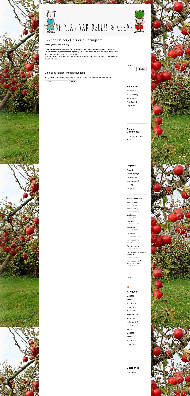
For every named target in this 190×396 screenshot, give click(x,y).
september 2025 (132, 322)
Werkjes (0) (131, 188)
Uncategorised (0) (133, 181)
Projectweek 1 (132, 106)
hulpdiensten (131, 98)
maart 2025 (131, 337)
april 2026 (130, 296)
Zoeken (129, 65)
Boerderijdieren (132, 91)
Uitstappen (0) (132, 177)
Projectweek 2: (132, 102)
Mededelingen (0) (133, 174)
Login (129, 278)
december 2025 (132, 311)
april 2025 (130, 333)
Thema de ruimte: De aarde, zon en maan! (134, 263)
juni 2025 (130, 326)
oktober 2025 (131, 318)
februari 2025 (131, 340)
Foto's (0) (130, 170)
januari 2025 (131, 344)
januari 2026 (131, 307)
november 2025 (132, 315)
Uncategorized (132, 372)
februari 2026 (131, 303)
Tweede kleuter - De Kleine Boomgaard (73, 40)
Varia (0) (130, 185)
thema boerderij (132, 95)
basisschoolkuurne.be (64, 49)
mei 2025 (130, 329)
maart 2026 (131, 300)
